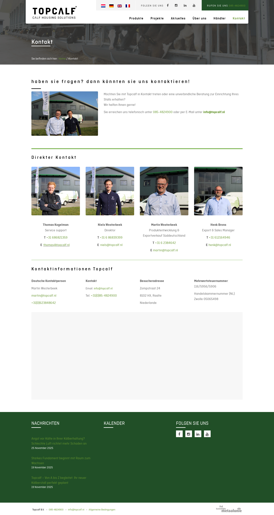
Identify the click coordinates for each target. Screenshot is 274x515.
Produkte (136, 18)
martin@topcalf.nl (165, 250)
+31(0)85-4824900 (104, 295)
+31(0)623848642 (43, 303)
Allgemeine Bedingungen (102, 509)
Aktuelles (178, 18)
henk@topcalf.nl (220, 245)
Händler (219, 18)
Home (62, 58)
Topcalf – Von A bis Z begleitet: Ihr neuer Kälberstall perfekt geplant (58, 480)
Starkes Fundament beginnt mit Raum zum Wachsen (60, 460)
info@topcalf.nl (214, 112)
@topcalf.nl (111, 245)
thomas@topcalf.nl (56, 245)
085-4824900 (237, 5)
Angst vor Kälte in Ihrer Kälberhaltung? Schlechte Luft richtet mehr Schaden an (59, 441)
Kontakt (239, 18)
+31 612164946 (219, 237)
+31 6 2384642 (165, 243)
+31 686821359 (57, 237)
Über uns (199, 18)
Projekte (157, 18)
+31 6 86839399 (111, 237)
